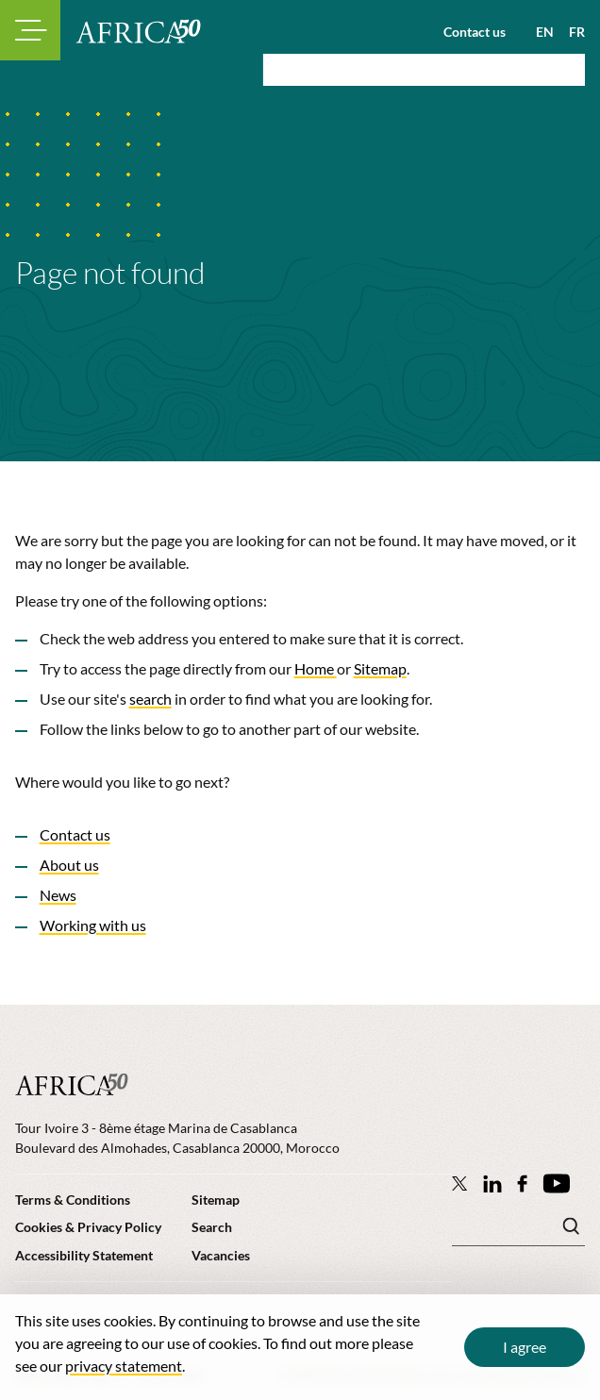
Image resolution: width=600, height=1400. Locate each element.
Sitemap (380, 668)
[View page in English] (537, 32)
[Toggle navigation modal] (30, 30)
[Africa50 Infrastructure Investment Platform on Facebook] (522, 1183)
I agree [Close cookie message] (524, 1347)
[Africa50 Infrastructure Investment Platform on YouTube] (556, 1183)
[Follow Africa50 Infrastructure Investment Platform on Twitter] (460, 1183)
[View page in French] (569, 32)
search (150, 699)
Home (315, 668)
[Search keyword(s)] (518, 1231)
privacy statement (123, 1366)
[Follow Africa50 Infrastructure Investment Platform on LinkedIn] (492, 1183)
